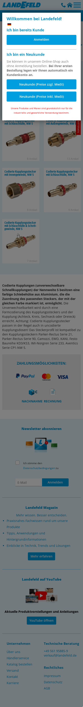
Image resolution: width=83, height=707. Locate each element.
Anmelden (41, 39)
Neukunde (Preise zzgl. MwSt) (41, 84)
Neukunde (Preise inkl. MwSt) (41, 96)
